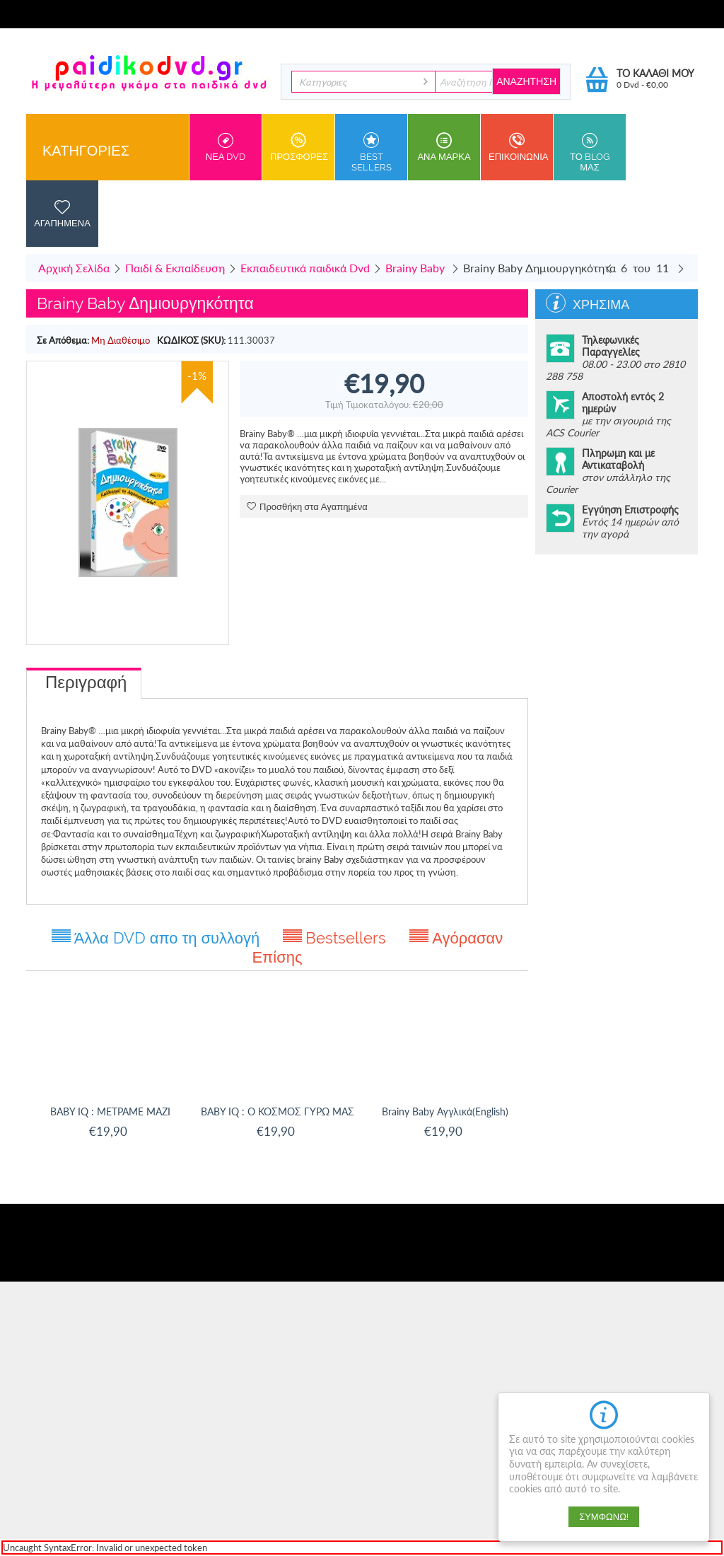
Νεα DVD (225, 147)
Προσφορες (299, 147)
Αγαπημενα (62, 213)
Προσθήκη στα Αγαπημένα (307, 506)
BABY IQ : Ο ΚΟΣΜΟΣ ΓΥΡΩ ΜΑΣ (277, 1111)
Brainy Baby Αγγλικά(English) (445, 1111)
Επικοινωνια (518, 147)
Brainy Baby (416, 267)
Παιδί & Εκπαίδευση (175, 267)
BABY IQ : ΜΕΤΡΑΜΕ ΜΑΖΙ (110, 1111)
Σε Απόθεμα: (63, 340)
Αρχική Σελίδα (74, 267)
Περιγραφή (86, 682)
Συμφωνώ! (604, 1516)
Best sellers (371, 152)
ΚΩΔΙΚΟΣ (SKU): (191, 340)
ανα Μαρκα (444, 147)
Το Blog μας (589, 152)
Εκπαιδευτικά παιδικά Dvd (305, 267)
